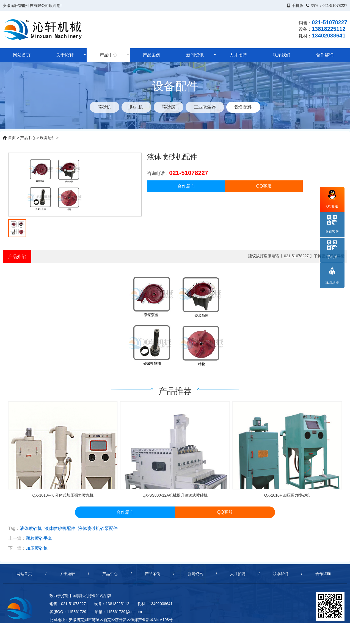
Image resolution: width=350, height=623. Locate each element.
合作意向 (186, 186)
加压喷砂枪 (37, 548)
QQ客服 (264, 186)
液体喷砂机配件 (60, 528)
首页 (9, 138)
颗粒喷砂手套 (39, 538)
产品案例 (151, 55)
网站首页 (22, 55)
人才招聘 (238, 55)
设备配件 (47, 138)
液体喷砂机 (31, 528)
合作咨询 (325, 55)
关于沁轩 (65, 55)
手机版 (297, 5)
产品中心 (108, 55)
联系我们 (281, 55)
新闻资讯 (195, 55)
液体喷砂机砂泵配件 (98, 528)
